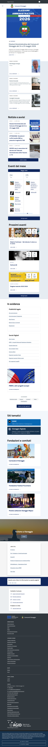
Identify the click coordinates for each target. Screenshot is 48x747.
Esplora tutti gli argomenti (24, 406)
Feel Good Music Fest (17, 210)
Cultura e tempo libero (11, 661)
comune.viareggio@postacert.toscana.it (16, 691)
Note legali (9, 704)
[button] (10, 2)
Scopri (24, 536)
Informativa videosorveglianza (13, 716)
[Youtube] (12, 722)
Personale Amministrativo (12, 631)
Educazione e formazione (12, 646)
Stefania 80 (17, 192)
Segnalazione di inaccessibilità (13, 708)
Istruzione (28, 399)
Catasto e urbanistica (11, 640)
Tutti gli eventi (24, 296)
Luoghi (8, 679)
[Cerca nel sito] (39, 6)
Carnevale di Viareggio (17, 460)
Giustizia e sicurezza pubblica (12, 655)
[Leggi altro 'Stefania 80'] (13, 268)
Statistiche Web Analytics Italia (13, 712)
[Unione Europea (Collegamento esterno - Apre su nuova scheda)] (13, 617)
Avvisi (8, 672)
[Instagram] (15, 722)
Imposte (21, 399)
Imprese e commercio (11, 663)
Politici (8, 629)
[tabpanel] (16, 193)
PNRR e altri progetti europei (19, 386)
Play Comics (18, 204)
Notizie (8, 670)
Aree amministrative (11, 626)
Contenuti (13, 41)
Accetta (24, 744)
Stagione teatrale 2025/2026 (17, 199)
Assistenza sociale (13, 399)
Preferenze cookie (5, 738)
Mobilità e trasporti (10, 653)
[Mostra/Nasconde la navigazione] (2, 6)
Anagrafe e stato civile (11, 642)
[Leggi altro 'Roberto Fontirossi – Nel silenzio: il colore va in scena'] (13, 247)
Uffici (8, 628)
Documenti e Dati (10, 633)
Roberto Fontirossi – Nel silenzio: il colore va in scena (18, 185)
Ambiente (9, 657)
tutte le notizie (23, 160)
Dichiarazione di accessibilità (12, 706)
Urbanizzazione (24, 401)
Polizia (35, 399)
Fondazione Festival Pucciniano (20, 485)
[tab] (14, 213)
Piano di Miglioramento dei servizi (13, 714)
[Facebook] (8, 722)
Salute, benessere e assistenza (13, 650)
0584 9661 (11, 687)
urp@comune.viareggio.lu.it (15, 689)
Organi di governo (10, 624)
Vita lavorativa (10, 652)
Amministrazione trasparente (13, 702)
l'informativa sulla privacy (27, 738)
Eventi (8, 680)
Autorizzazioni (10, 644)
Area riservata (10, 710)
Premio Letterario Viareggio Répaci (21, 510)
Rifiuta (24, 742)
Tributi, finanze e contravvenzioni (13, 659)
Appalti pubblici (10, 648)
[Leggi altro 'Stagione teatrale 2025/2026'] (13, 290)
